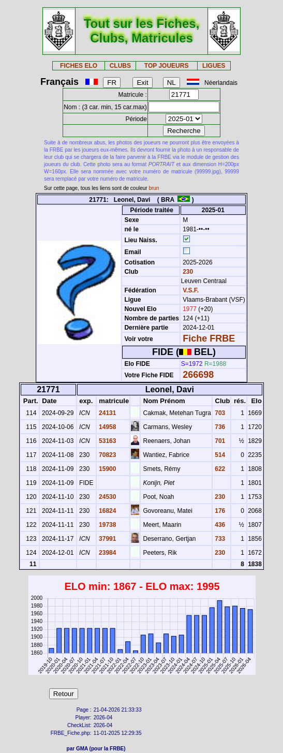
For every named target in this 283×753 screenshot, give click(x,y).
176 (219, 510)
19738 (106, 524)
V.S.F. (191, 290)
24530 (106, 496)
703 (219, 413)
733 (219, 538)
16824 (106, 510)
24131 (106, 413)
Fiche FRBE (209, 338)
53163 (106, 441)
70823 (106, 455)
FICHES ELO (78, 65)
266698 (198, 375)
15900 (106, 469)
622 (219, 469)
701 (219, 441)
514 (219, 455)
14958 (106, 427)
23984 (106, 552)
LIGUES (214, 65)
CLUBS (120, 65)
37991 (106, 538)
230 (187, 271)
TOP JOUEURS (166, 65)
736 (219, 427)
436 (219, 524)
